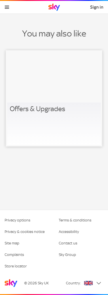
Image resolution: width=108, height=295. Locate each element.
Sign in (96, 7)
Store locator (16, 266)
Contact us (68, 243)
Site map (12, 243)
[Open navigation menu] (7, 7)
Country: (73, 283)
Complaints (14, 254)
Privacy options (17, 220)
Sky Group (67, 254)
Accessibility (69, 232)
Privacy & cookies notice (25, 232)
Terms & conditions (75, 220)
